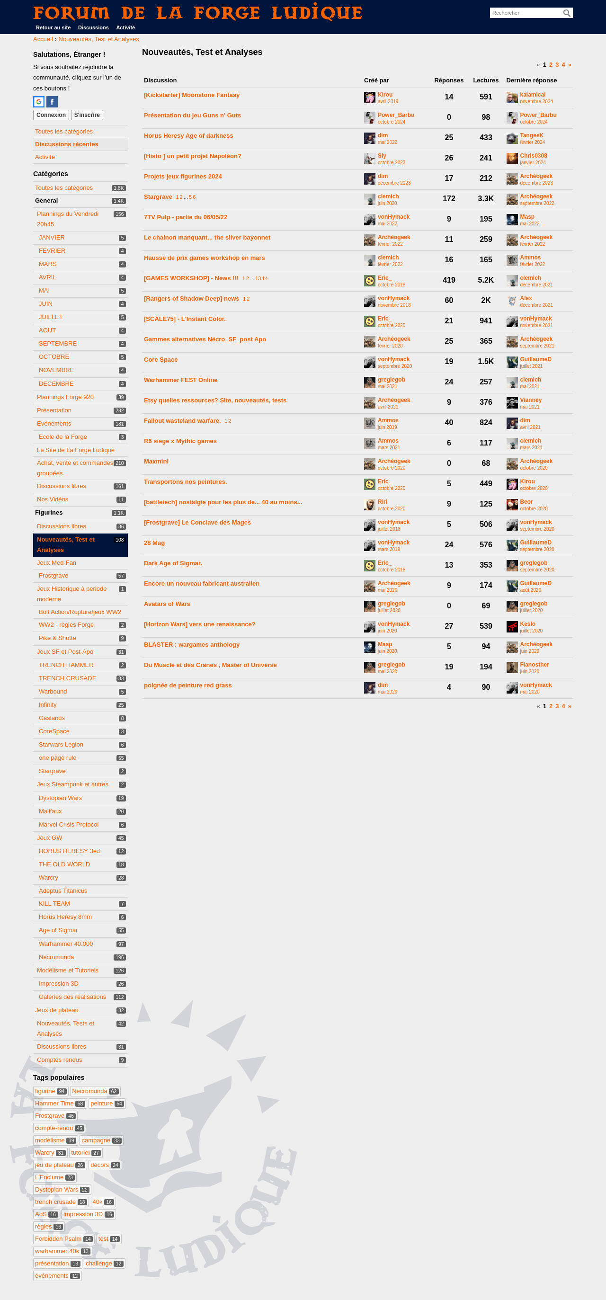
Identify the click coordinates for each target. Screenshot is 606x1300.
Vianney (531, 400)
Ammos (530, 258)
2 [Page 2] (551, 64)
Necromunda (56, 957)
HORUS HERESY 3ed (69, 851)
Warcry (48, 877)
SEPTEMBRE (58, 343)
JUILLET (51, 317)
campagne (101, 1140)
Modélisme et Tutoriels (67, 970)
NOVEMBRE (56, 370)
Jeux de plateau (57, 1010)
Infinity (48, 704)
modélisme (55, 1140)
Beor (526, 502)
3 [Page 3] (557, 64)
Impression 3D (59, 983)
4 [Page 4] (563, 64)
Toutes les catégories (64, 131)
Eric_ (385, 278)
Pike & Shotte (57, 637)
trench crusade (61, 1201)
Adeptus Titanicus (63, 890)
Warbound (53, 691)
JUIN (46, 303)
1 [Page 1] (544, 64)
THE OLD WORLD (64, 864)
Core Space (161, 359)
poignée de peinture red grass (188, 685)
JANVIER (52, 237)
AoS (46, 1214)
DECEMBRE (56, 383)
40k (103, 1201)
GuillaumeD (536, 359)
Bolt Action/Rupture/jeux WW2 (80, 611)
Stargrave (52, 771)
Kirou (385, 95)
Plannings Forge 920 (65, 397)
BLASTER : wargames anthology (192, 644)
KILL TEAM (54, 903)
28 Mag (154, 542)
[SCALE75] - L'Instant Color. (185, 318)
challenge (105, 1263)
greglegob (391, 380)
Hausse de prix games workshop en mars (204, 257)
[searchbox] (531, 13)
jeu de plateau (60, 1164)
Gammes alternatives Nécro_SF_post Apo (205, 339)
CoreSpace (54, 731)
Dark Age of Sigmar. (173, 563)
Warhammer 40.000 (66, 943)
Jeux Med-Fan (56, 562)
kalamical (533, 95)
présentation (57, 1263)
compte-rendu (59, 1127)
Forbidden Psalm (64, 1238)
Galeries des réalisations (72, 996)
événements (57, 1275)
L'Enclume (55, 1177)
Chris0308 (533, 156)
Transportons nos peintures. (185, 481)
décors (105, 1164)
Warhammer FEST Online (181, 379)
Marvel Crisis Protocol (68, 824)
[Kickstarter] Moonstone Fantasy (192, 94)
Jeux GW (49, 837)
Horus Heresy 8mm (65, 916)
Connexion (51, 115)
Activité (125, 27)
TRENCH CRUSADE (67, 678)
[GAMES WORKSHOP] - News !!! (191, 278)
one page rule (58, 757)
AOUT (47, 330)
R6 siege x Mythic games (180, 441)
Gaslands (52, 717)
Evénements (54, 423)
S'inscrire (87, 115)
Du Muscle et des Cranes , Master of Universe (210, 664)
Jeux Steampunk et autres (72, 784)
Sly (382, 156)
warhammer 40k (62, 1251)
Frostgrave (53, 575)
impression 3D (88, 1214)
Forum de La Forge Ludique (198, 12)
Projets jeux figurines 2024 (183, 176)
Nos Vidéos (52, 499)
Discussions (93, 27)
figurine (51, 1091)
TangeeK (532, 136)
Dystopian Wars (60, 797)
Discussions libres (61, 486)
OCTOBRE (54, 356)
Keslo (528, 624)
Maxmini (156, 461)
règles (49, 1226)
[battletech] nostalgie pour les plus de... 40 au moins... (223, 502)
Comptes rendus (59, 1059)
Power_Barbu (396, 115)
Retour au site (53, 27)
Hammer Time (60, 1103)
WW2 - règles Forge (66, 624)
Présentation (54, 410)
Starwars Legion (61, 744)
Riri (382, 502)
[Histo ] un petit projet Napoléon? (192, 156)
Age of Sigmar (58, 930)
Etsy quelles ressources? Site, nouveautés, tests (215, 400)
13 (258, 278)
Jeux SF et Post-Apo (65, 651)
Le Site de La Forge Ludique (76, 450)
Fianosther (534, 665)
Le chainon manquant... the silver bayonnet (207, 237)
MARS (48, 263)
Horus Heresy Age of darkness (188, 135)
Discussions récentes (66, 144)
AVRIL (47, 277)
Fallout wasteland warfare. (182, 420)
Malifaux (50, 811)
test (109, 1238)
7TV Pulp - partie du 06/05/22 (185, 217)
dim (383, 136)
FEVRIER (52, 250)
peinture (107, 1103)
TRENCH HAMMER (66, 664)
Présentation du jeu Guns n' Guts (192, 115)
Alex (526, 298)
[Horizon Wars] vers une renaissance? (200, 624)
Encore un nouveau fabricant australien (201, 583)
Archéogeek (536, 176)
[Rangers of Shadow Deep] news (192, 298)
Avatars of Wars (167, 603)
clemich (388, 197)
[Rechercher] (567, 13)
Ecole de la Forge (63, 436)
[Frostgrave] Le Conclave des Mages (197, 522)
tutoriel (86, 1152)
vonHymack (394, 217)
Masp (527, 217)
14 (264, 278)
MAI (44, 290)
